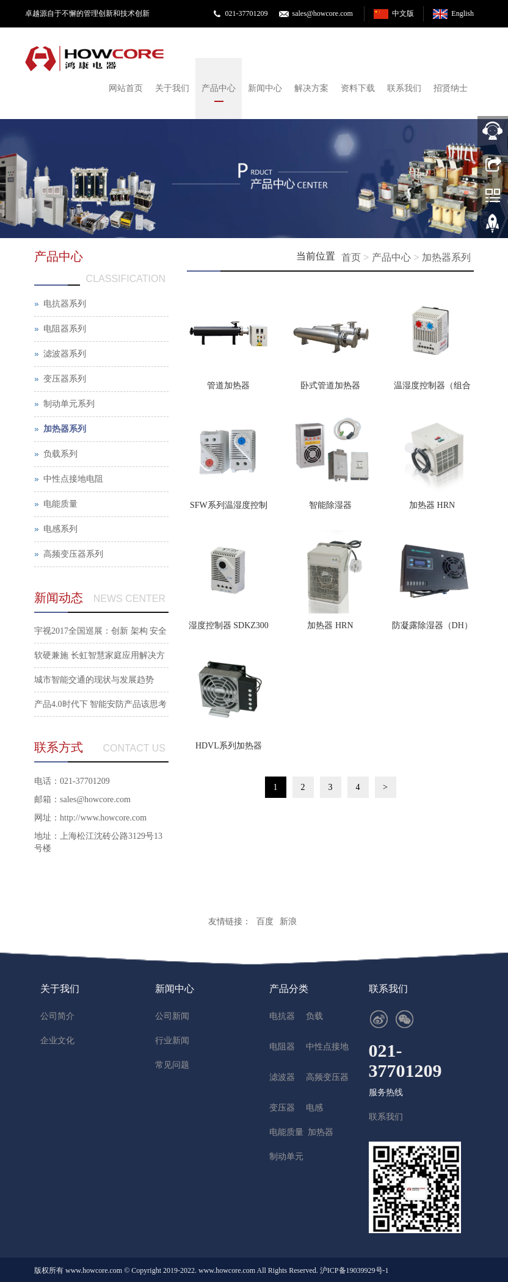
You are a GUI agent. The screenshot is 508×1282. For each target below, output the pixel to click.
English (462, 13)
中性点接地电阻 (73, 478)
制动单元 (286, 1156)
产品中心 (218, 88)
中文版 (403, 13)
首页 (351, 257)
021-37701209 (246, 13)
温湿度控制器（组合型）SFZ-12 (432, 389)
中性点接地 (327, 1046)
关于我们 (172, 88)
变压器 (282, 1107)
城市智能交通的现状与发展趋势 (94, 679)
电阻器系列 (64, 328)
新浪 (288, 921)
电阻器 (282, 1046)
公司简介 (57, 1016)
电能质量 (60, 504)
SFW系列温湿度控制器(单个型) (228, 509)
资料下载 (358, 88)
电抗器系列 (64, 303)
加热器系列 (446, 257)
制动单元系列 (69, 403)
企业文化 (57, 1040)
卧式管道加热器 (330, 385)
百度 (265, 921)
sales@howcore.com (322, 13)
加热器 (320, 1132)
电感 (314, 1107)
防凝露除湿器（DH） (432, 625)
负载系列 (60, 453)
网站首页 (126, 88)
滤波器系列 (64, 353)
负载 (314, 1016)
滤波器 (282, 1077)
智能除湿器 (330, 505)
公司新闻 (172, 1016)
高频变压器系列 (73, 554)
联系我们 (404, 88)
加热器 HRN (432, 505)
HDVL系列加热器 (228, 745)
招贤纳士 (451, 88)
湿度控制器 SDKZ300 (229, 625)
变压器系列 (64, 378)
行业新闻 (172, 1040)
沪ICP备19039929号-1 (354, 1270)
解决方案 (311, 88)
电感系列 (60, 529)
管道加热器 (228, 385)
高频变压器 (327, 1077)
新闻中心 (265, 88)
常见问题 (172, 1065)
